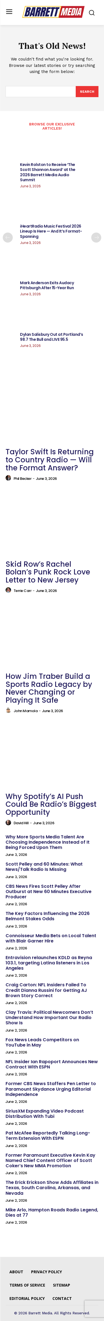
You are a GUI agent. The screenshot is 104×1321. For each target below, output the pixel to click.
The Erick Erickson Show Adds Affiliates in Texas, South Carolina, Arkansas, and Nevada (52, 1187)
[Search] (87, 91)
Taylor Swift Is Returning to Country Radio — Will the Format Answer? (50, 460)
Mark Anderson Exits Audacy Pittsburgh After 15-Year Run (47, 285)
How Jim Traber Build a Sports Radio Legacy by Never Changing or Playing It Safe (49, 688)
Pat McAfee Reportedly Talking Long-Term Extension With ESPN (48, 1135)
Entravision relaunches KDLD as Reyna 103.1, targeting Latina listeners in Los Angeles (49, 962)
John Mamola (26, 711)
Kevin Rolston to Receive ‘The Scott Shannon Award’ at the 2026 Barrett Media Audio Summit (47, 172)
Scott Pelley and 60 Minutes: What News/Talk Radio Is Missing (44, 867)
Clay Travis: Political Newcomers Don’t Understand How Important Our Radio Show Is (49, 1017)
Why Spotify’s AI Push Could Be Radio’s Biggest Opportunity (51, 804)
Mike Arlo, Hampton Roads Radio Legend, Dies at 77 (52, 1212)
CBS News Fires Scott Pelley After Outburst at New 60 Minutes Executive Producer (49, 891)
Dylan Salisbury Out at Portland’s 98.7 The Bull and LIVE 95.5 (51, 337)
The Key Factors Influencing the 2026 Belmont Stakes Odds (48, 916)
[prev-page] (8, 238)
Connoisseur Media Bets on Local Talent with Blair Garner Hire (51, 938)
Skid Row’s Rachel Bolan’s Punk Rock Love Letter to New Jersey (48, 572)
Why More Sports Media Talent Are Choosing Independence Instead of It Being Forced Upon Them (48, 842)
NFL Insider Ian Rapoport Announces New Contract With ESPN (52, 1064)
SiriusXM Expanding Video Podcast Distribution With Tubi (45, 1114)
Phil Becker (23, 478)
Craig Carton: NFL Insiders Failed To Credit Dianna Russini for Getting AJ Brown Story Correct (46, 990)
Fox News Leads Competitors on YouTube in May (42, 1042)
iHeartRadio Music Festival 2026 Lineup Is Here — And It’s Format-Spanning (51, 231)
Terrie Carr (23, 590)
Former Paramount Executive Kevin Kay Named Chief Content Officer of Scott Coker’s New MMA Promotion (50, 1160)
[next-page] (96, 238)
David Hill (21, 823)
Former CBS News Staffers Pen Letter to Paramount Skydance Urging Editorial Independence (51, 1088)
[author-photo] (9, 478)
